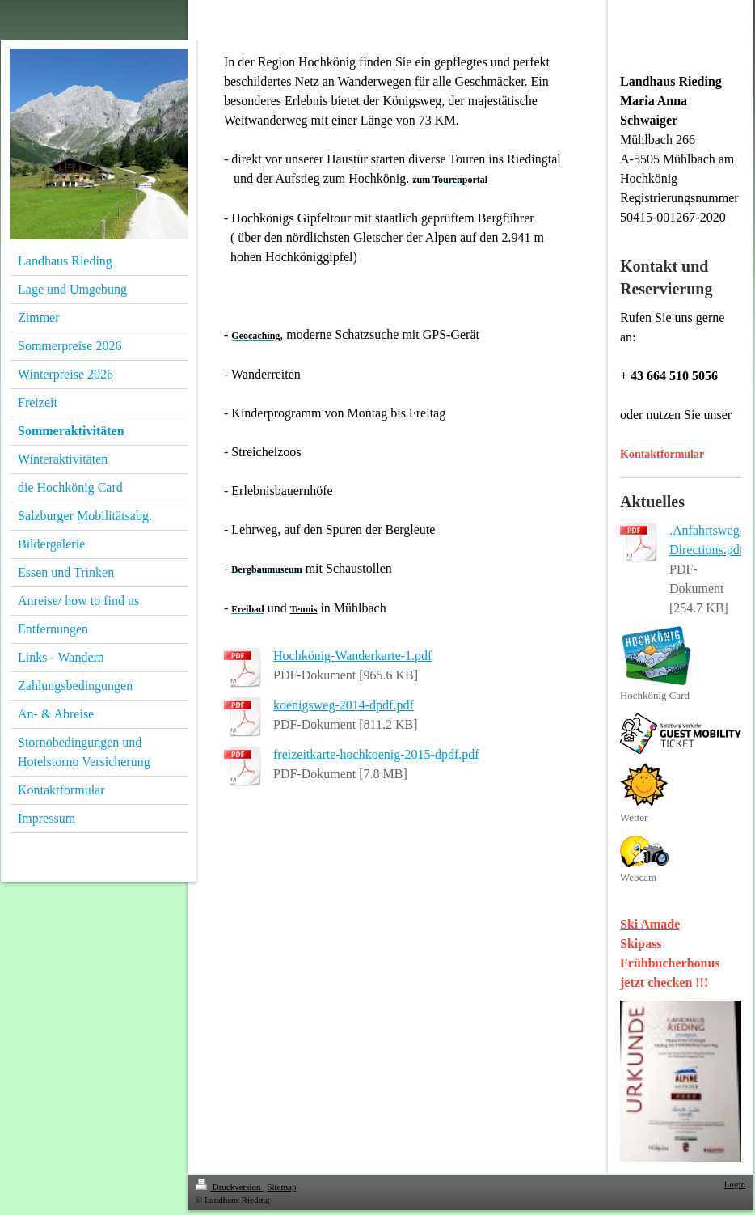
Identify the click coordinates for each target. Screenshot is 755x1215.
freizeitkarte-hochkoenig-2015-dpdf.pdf (376, 754)
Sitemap (281, 1187)
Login (734, 1184)
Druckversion (229, 1187)
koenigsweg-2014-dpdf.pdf (343, 705)
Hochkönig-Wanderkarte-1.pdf (352, 656)
